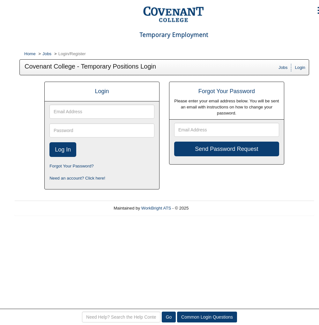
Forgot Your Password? (71, 166)
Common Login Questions (207, 317)
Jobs (46, 53)
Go (169, 317)
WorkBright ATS (156, 208)
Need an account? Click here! (77, 178)
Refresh (207, 208)
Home (30, 53)
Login (300, 67)
